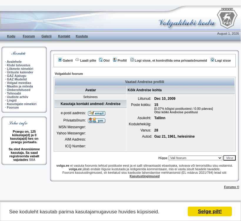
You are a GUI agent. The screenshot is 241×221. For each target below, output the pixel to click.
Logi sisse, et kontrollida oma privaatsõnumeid (168, 60)
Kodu (11, 36)
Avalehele (14, 61)
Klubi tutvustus (18, 65)
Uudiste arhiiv (17, 97)
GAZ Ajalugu (16, 75)
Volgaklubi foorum (69, 73)
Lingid (11, 100)
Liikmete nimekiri (20, 68)
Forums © (232, 187)
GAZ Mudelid (17, 79)
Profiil (120, 60)
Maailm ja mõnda (20, 86)
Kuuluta (82, 36)
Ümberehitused (18, 90)
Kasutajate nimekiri (21, 104)
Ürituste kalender (20, 72)
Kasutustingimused (144, 176)
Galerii (46, 36)
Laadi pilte (85, 60)
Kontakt (64, 36)
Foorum (29, 36)
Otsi (104, 60)
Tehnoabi (14, 93)
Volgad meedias (19, 83)
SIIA (32, 159)
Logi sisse (221, 60)
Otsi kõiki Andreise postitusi (176, 112)
